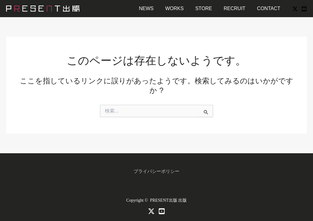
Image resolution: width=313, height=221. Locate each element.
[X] (295, 9)
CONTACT (269, 8)
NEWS (154, 8)
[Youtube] (161, 211)
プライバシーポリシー (156, 171)
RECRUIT (237, 8)
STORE (208, 8)
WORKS (180, 8)
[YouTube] (304, 9)
